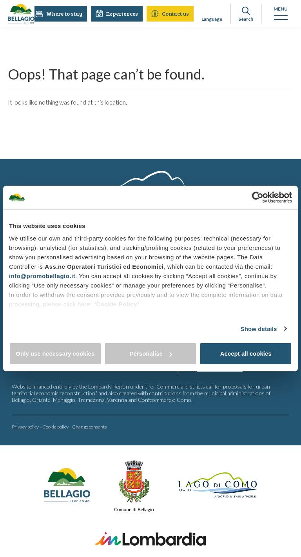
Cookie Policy (116, 304)
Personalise (151, 353)
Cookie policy (55, 426)
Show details (259, 329)
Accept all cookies (246, 353)
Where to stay (59, 13)
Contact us (170, 13)
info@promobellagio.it (42, 276)
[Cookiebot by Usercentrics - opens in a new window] (257, 197)
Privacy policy (25, 426)
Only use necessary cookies (55, 353)
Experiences (117, 13)
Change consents (89, 426)
